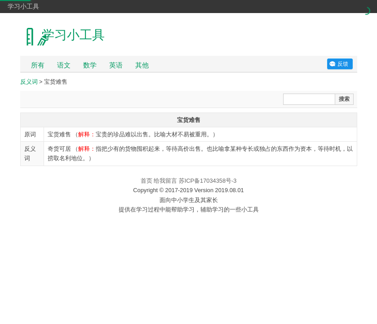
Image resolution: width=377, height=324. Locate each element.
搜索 (344, 99)
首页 (146, 180)
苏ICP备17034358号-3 (208, 180)
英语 (116, 65)
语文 (64, 65)
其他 (142, 65)
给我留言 (165, 180)
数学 (90, 65)
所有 (37, 65)
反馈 (342, 64)
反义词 (29, 81)
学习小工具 (23, 6)
